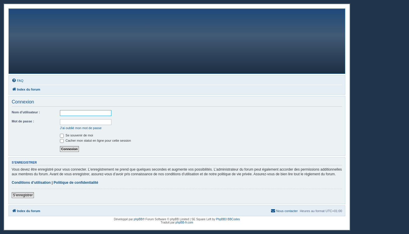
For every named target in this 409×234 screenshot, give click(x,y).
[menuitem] (17, 80)
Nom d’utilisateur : (26, 112)
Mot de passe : (23, 121)
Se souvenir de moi (76, 135)
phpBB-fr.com (184, 222)
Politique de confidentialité (76, 183)
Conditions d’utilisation (31, 183)
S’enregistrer (23, 195)
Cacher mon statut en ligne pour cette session (95, 140)
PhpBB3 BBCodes (228, 219)
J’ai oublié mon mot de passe (80, 128)
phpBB (138, 219)
